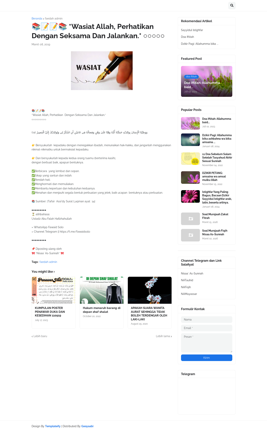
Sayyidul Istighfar (192, 30)
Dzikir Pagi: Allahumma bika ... (199, 43)
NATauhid (187, 280)
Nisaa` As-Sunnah (192, 273)
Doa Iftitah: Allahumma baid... (216, 120)
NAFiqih (186, 287)
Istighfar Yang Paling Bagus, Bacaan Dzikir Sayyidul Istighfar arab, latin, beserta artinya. (217, 197)
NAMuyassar (189, 293)
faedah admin (53, 18)
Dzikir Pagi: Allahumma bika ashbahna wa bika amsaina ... (217, 139)
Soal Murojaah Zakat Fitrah (215, 216)
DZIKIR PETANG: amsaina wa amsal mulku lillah (214, 176)
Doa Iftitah (187, 36)
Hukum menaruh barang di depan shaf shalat (101, 310)
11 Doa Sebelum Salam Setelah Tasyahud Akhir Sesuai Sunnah (217, 158)
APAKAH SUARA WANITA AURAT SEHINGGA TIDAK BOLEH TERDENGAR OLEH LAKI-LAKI (149, 313)
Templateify (53, 426)
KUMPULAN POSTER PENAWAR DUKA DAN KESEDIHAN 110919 (50, 311)
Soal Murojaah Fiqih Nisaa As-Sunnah (214, 232)
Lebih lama (163, 336)
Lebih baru (40, 336)
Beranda (37, 18)
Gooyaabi (87, 426)
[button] (232, 5)
